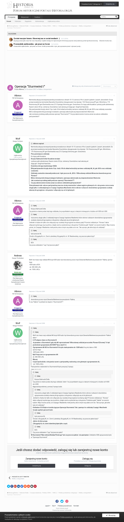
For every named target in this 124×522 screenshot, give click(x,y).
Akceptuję (110, 516)
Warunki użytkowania (28, 517)
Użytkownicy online (54, 21)
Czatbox (37, 17)
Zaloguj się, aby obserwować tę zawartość (87, 86)
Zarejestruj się (110, 4)
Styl (54, 506)
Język (47, 506)
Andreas (18, 255)
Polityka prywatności (65, 506)
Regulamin (28, 21)
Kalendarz (18, 21)
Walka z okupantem (45, 89)
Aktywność (25, 17)
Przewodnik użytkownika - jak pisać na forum (32, 44)
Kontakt (76, 506)
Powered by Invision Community (62, 510)
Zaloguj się (87, 466)
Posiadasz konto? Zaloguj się (92, 4)
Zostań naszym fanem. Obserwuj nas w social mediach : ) (37, 38)
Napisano (37, 95)
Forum (9, 21)
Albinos (21, 89)
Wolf (18, 138)
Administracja (39, 21)
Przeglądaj (11, 17)
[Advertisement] (62, 67)
